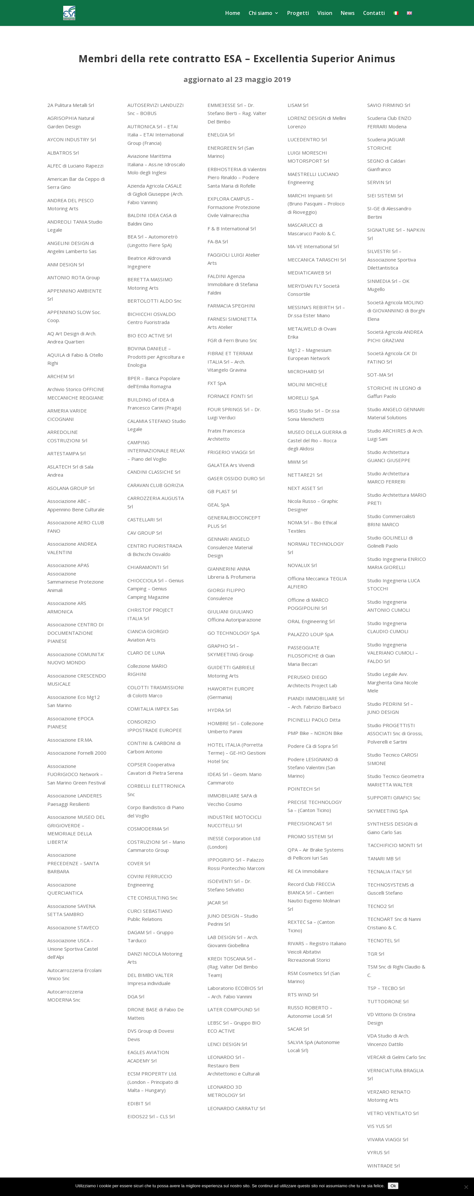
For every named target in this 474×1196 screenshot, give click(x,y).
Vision (324, 14)
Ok (393, 1185)
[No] (466, 1187)
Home (232, 14)
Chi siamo (260, 14)
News (348, 14)
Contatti (374, 14)
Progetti (298, 14)
